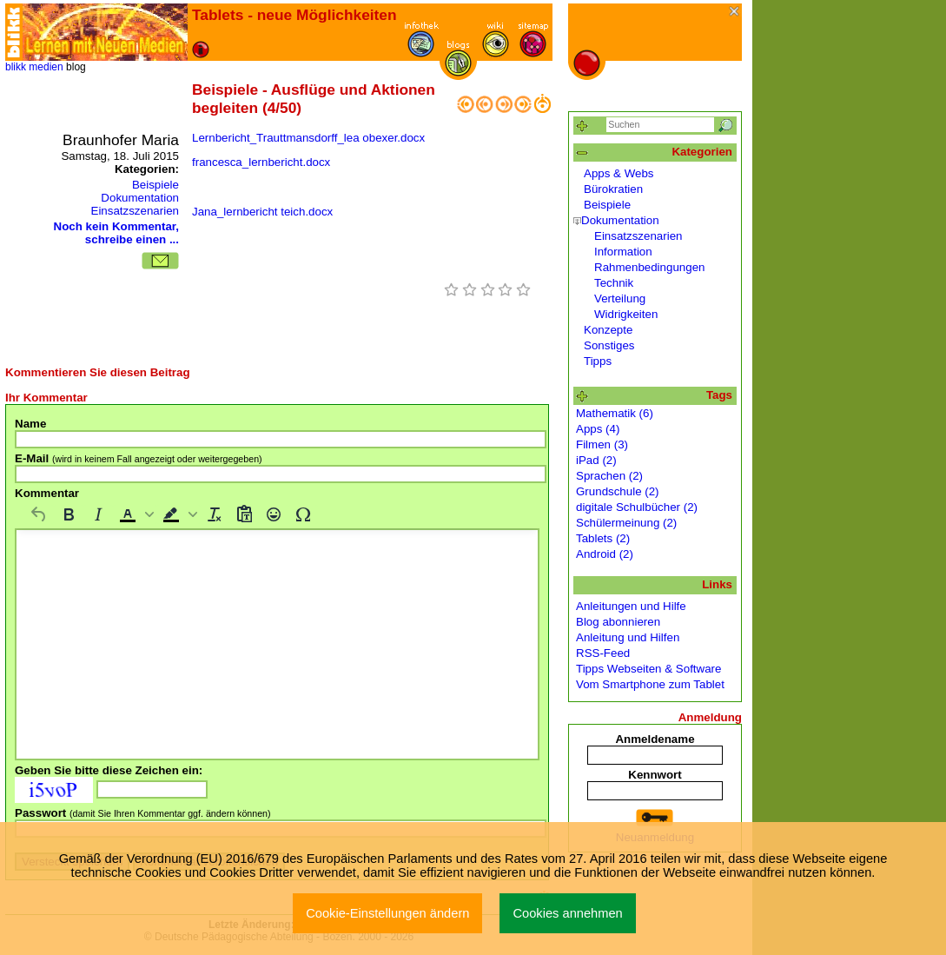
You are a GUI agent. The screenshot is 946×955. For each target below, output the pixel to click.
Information (623, 251)
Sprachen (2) (609, 475)
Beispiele (155, 184)
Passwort (143, 812)
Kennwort (654, 774)
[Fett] (68, 514)
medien (46, 67)
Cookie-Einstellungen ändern (387, 913)
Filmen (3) (602, 444)
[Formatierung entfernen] (214, 514)
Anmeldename (654, 739)
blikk (15, 67)
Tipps (598, 361)
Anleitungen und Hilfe (631, 606)
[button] (134, 514)
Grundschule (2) (617, 491)
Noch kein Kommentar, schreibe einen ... (116, 233)
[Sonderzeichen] (303, 514)
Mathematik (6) (614, 413)
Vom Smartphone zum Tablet (650, 684)
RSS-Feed (603, 653)
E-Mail (138, 458)
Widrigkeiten (626, 314)
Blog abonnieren (618, 621)
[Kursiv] (98, 514)
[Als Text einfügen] (244, 514)
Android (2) (604, 553)
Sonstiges (609, 345)
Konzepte (608, 329)
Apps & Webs (619, 173)
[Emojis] (273, 514)
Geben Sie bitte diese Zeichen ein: (108, 770)
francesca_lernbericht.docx (261, 162)
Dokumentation (140, 197)
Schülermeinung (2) (626, 522)
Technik (613, 282)
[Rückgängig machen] (39, 514)
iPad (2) (596, 460)
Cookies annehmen (567, 913)
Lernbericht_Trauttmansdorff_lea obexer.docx (308, 137)
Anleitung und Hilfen (627, 637)
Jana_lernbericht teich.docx (262, 211)
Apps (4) (597, 428)
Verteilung (619, 298)
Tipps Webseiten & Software (648, 668)
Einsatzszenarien (135, 210)
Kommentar (47, 493)
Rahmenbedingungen (649, 267)
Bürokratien (613, 189)
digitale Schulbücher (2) (637, 507)
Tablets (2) (603, 538)
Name (30, 423)
